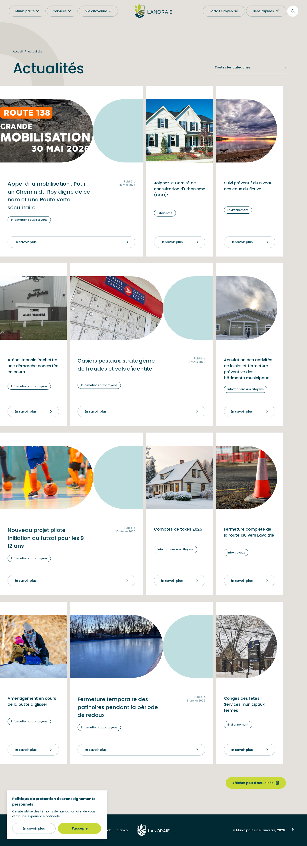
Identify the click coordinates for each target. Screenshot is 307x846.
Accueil (18, 51)
